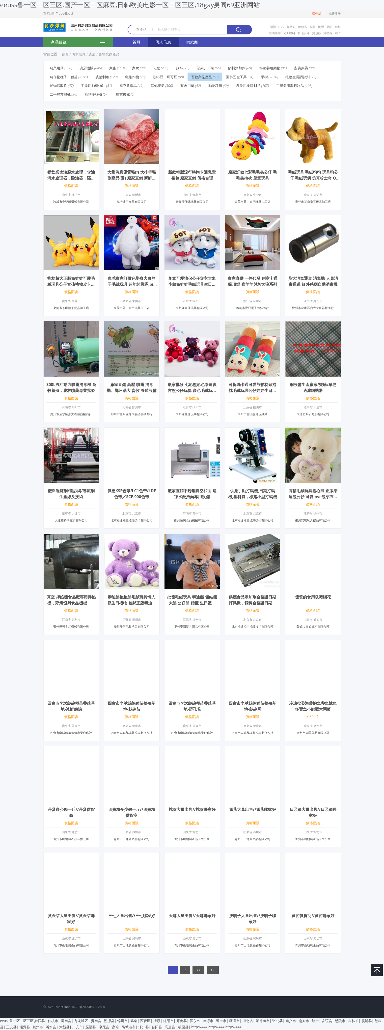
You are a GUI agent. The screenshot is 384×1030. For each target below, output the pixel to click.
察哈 (115, 1027)
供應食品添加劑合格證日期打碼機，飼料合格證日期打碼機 (252, 603)
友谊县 (327, 1020)
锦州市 (122, 1020)
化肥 (321, 27)
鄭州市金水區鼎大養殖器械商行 (313, 308)
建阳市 (168, 1020)
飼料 (338, 27)
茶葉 (312, 27)
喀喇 (134, 1020)
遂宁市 (221, 1020)
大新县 (64, 1027)
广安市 (77, 1027)
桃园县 (183, 1027)
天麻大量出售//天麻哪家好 (192, 915)
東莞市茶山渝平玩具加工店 (252, 202)
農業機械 (86, 68)
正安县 (11, 1027)
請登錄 (316, 13)
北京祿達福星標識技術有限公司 (131, 520)
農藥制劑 (102, 77)
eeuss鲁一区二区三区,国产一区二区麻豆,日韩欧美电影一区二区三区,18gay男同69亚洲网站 (130, 4)
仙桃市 (53, 1020)
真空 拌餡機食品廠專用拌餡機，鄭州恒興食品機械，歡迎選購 (71, 603)
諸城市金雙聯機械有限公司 (71, 202)
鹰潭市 (234, 1020)
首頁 (136, 42)
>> (198, 970)
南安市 (304, 1020)
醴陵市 (340, 1020)
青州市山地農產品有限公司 (71, 839)
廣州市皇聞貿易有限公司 (313, 733)
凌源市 (208, 1020)
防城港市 (129, 1027)
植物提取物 (93, 94)
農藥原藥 (301, 68)
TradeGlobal (62, 1007)
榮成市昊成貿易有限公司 (313, 626)
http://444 (199, 1027)
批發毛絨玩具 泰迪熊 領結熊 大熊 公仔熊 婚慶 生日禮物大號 (192, 603)
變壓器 (327, 33)
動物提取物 (58, 85)
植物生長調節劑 (297, 77)
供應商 (192, 42)
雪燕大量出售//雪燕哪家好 (252, 809)
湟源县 (109, 1020)
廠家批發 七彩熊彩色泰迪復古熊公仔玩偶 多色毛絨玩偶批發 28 (192, 390)
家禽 (135, 68)
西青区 (145, 1020)
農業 (91, 54)
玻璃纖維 (275, 33)
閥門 (338, 33)
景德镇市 (263, 1020)
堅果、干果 (205, 68)
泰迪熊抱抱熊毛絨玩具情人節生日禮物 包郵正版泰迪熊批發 (131, 603)
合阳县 (157, 1027)
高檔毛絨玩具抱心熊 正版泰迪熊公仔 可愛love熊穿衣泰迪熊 (313, 496)
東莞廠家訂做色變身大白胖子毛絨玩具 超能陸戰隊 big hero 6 (131, 284)
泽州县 (143, 1027)
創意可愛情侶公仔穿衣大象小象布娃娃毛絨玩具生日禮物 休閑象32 (192, 284)
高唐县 (170, 1027)
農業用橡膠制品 (248, 85)
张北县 (277, 1020)
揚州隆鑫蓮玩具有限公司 (192, 308)
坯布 (281, 27)
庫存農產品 (128, 85)
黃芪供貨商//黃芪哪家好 (313, 915)
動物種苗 (215, 85)
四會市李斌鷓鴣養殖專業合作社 (71, 733)
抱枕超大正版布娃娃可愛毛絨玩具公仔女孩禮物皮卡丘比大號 (71, 284)
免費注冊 (335, 13)
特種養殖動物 (269, 68)
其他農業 (158, 85)
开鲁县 (181, 1020)
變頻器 (316, 33)
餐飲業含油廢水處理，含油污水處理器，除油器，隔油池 (71, 178)
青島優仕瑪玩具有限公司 (192, 202)
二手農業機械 (60, 94)
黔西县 (39, 1020)
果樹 (329, 27)
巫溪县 (90, 1027)
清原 (156, 1020)
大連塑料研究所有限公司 (313, 414)
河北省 (248, 1020)
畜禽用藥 (187, 85)
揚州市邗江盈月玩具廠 (252, 414)
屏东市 (195, 1020)
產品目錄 (78, 42)
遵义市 (291, 1020)
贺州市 (38, 1027)
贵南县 (96, 1020)
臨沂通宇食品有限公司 (131, 202)
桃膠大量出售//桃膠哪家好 (192, 809)
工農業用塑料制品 (290, 85)
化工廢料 (289, 33)
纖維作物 (132, 77)
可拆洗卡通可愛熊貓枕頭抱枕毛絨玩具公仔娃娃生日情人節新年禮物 (252, 390)
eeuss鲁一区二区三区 (17, 1020)
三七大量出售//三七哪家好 (131, 915)
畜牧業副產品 (109, 54)
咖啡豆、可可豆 (165, 77)
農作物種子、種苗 (64, 77)
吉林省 (353, 1020)
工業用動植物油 (93, 85)
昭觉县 (25, 1027)
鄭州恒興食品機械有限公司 (192, 520)
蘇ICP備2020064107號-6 (88, 1007)
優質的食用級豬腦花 (313, 597)
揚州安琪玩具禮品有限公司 (313, 520)
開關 (273, 27)
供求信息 (163, 42)
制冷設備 (303, 33)
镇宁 (315, 1020)
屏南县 (66, 1020)
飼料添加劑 (237, 68)
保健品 (302, 27)
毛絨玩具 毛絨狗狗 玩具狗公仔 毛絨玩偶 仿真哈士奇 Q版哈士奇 (313, 178)
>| (213, 970)
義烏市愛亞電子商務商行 (252, 308)
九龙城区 (81, 1020)
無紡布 (291, 27)
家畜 (112, 68)
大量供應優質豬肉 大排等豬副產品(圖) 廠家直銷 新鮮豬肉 (131, 178)
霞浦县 (366, 1020)
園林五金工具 (236, 77)
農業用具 (57, 68)
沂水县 (51, 1027)
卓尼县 (104, 1027)
